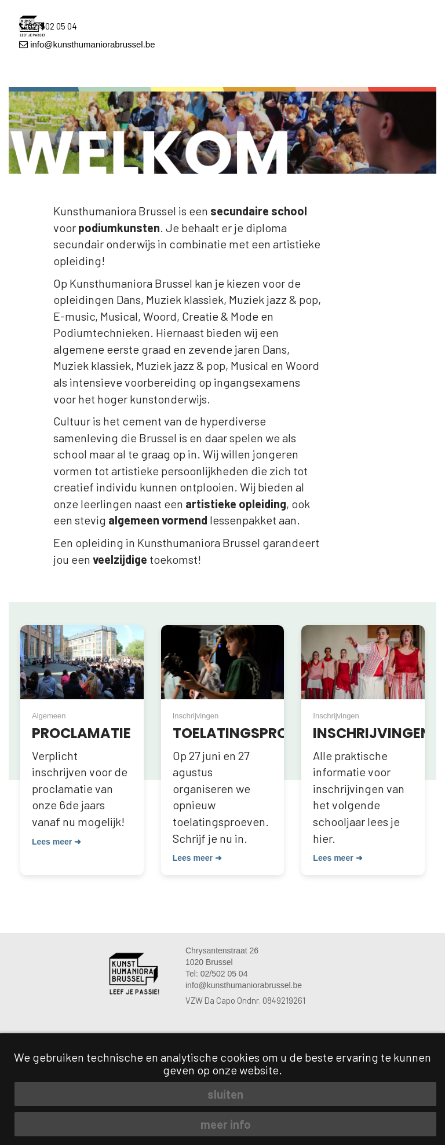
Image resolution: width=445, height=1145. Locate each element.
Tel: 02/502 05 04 (216, 973)
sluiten (225, 1094)
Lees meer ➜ (56, 841)
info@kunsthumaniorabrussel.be (87, 44)
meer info (225, 1124)
